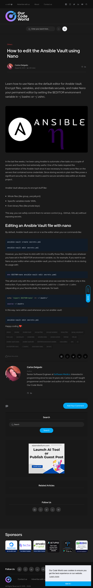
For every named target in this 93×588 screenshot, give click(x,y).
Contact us (48, 4)
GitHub (66, 337)
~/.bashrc (25, 346)
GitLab (74, 337)
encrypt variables (51, 332)
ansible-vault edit (28, 342)
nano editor (63, 342)
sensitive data (42, 337)
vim (72, 342)
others (9, 332)
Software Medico (62, 374)
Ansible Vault (27, 332)
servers (49, 346)
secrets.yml (20, 337)
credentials (30, 337)
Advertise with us (23, 4)
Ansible (16, 332)
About (37, 4)
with (8, 4)
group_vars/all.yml (77, 332)
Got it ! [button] (68, 584)
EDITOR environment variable (46, 342)
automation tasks (37, 346)
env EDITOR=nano (13, 346)
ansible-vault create (13, 342)
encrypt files (39, 332)
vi (77, 342)
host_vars (10, 337)
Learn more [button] (54, 577)
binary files (64, 332)
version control (55, 337)
